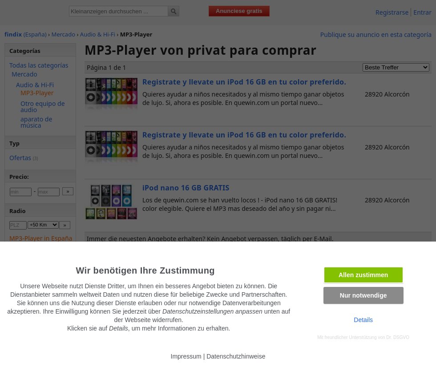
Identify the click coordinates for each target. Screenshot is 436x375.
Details (363, 319)
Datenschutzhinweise (235, 356)
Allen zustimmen (363, 274)
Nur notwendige (363, 295)
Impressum (186, 356)
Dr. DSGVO (397, 337)
